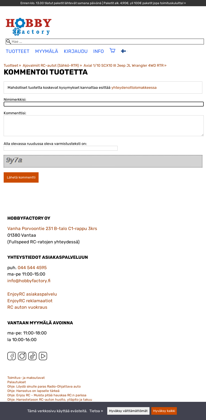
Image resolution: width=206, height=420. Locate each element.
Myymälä (46, 51)
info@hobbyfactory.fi (29, 280)
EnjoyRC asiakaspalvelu (32, 294)
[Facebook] (11, 357)
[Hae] (105, 41)
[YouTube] (43, 357)
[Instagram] (22, 357)
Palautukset (16, 382)
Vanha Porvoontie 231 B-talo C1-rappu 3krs (52, 228)
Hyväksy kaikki (164, 411)
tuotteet (17, 51)
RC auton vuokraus (27, 307)
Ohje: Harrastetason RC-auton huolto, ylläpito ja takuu (49, 400)
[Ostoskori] (112, 53)
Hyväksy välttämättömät (128, 411)
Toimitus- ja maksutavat (26, 378)
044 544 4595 (32, 267)
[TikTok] (32, 357)
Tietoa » (96, 411)
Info (98, 51)
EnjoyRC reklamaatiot (30, 300)
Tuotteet (12, 65)
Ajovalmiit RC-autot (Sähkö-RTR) (52, 65)
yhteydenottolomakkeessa (134, 87)
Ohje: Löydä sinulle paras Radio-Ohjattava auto (44, 386)
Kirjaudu (76, 51)
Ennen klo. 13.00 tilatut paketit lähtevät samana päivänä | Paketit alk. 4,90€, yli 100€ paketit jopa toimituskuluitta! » (103, 3)
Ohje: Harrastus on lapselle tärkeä (33, 391)
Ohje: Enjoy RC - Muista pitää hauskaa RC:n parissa (46, 395)
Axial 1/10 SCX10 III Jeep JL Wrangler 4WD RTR (125, 65)
